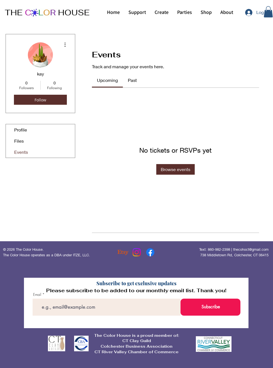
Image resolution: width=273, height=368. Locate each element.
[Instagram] (136, 252)
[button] (161, 12)
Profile (20, 129)
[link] (107, 80)
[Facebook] (150, 252)
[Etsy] (123, 252)
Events (21, 152)
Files (19, 140)
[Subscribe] (210, 307)
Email (37, 294)
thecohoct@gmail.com (251, 249)
